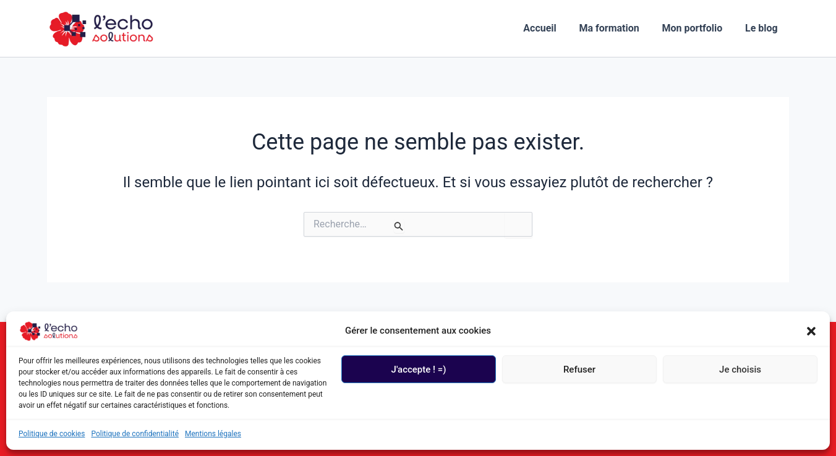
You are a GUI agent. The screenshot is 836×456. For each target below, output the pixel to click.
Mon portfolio (696, 28)
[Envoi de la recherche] (399, 226)
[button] (811, 331)
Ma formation (616, 28)
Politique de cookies (52, 433)
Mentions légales (213, 433)
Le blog (762, 28)
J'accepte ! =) (418, 369)
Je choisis (740, 369)
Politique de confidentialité (135, 433)
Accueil (550, 28)
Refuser (579, 369)
